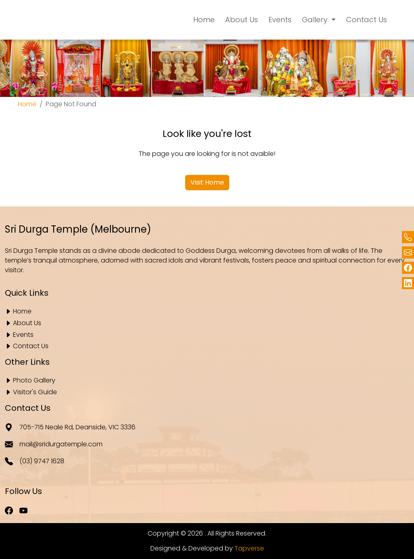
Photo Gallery (34, 380)
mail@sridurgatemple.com (54, 444)
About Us (27, 323)
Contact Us (31, 346)
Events (23, 335)
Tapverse (249, 548)
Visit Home (207, 182)
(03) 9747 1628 (34, 461)
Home (27, 104)
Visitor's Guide (35, 392)
